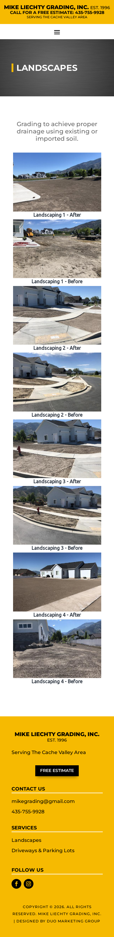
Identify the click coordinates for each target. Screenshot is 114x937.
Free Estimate (57, 770)
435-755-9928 (89, 12)
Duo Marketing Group (73, 921)
